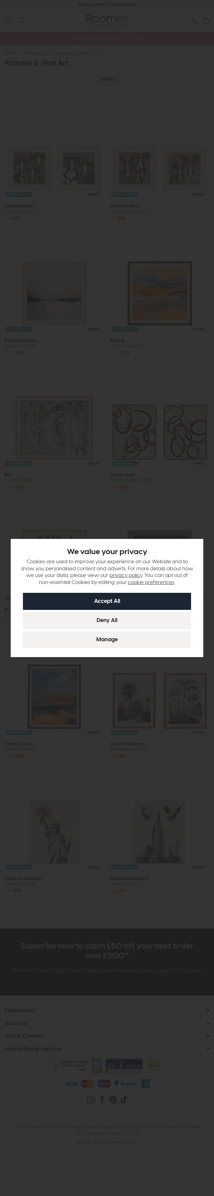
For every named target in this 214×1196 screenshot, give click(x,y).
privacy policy (125, 575)
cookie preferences (151, 582)
